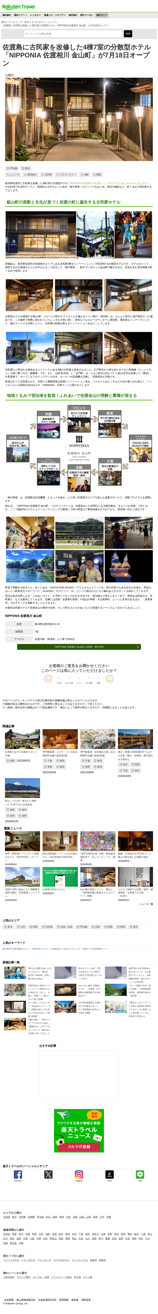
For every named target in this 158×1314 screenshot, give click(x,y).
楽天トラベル (18, 7)
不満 (59, 683)
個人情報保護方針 (25, 1299)
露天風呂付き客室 (11, 949)
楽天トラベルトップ (11, 22)
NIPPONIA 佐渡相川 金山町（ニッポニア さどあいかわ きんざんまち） (110, 183)
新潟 (27, 168)
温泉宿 (56, 949)
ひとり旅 (63, 949)
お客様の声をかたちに (54, 889)
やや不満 (69, 683)
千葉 (50, 760)
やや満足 (89, 683)
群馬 (62, 760)
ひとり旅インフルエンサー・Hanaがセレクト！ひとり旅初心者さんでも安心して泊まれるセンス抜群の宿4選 (39, 1009)
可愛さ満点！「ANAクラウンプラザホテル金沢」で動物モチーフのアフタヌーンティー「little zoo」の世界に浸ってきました (39, 1026)
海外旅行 (73, 15)
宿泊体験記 (97, 949)
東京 (137, 770)
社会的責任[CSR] (47, 1299)
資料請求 (86, 1299)
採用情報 (64, 1299)
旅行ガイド (101, 15)
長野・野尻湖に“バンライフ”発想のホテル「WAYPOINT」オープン (22, 856)
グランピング (47, 949)
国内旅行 (6, 15)
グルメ (70, 949)
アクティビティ (68, 174)
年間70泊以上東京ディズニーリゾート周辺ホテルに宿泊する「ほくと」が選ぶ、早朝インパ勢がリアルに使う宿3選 (39, 992)
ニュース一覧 (146, 904)
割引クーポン (86, 15)
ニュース (52, 22)
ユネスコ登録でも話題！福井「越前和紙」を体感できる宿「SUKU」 (135, 892)
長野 (12, 760)
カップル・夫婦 (79, 949)
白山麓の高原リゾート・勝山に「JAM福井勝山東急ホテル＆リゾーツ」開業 (97, 892)
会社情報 (9, 1299)
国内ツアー (19, 15)
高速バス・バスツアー (55, 15)
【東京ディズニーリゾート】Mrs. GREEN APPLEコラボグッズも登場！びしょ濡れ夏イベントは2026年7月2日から (140, 1009)
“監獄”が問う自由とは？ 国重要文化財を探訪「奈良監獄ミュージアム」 (22, 892)
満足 (99, 683)
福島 (12, 809)
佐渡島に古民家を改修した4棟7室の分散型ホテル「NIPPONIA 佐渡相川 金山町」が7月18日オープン (55, 25)
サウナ (89, 949)
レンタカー (35, 15)
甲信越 (13, 168)
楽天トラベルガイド (34, 22)
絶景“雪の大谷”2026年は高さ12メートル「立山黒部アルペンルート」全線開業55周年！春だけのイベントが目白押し (140, 975)
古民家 (48, 174)
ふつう (79, 683)
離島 (99, 174)
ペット (105, 949)
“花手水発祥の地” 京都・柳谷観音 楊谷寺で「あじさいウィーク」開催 (97, 856)
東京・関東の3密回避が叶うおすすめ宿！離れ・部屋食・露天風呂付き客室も (135, 756)
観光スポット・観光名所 (30, 949)
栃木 (125, 764)
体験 (86, 174)
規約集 (75, 1299)
